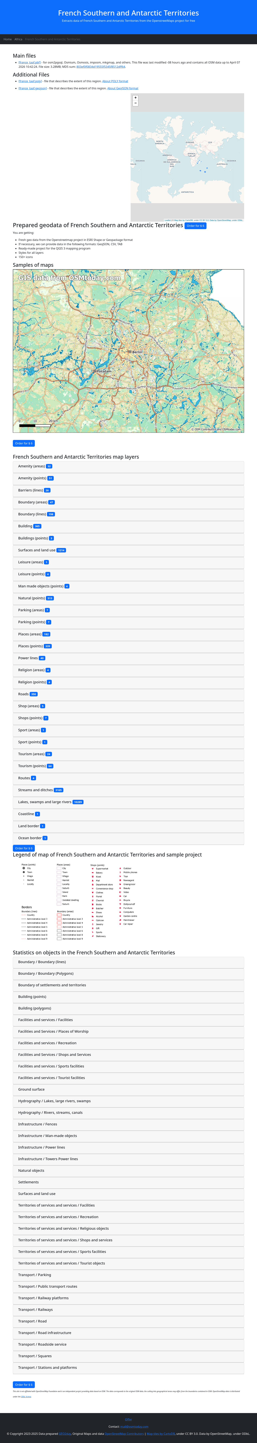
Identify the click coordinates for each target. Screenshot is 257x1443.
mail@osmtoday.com (134, 1427)
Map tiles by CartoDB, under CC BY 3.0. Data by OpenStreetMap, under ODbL (208, 220)
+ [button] (135, 98)
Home (8, 39)
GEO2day (65, 1434)
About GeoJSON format (122, 88)
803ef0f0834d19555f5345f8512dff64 (101, 67)
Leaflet (168, 220)
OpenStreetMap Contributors (124, 1434)
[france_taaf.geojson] (33, 88)
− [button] (135, 103)
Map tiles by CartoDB (161, 1434)
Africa (18, 39)
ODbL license (26, 1396)
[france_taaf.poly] (30, 81)
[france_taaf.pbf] (30, 62)
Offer (128, 1419)
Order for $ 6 (195, 226)
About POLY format (115, 81)
